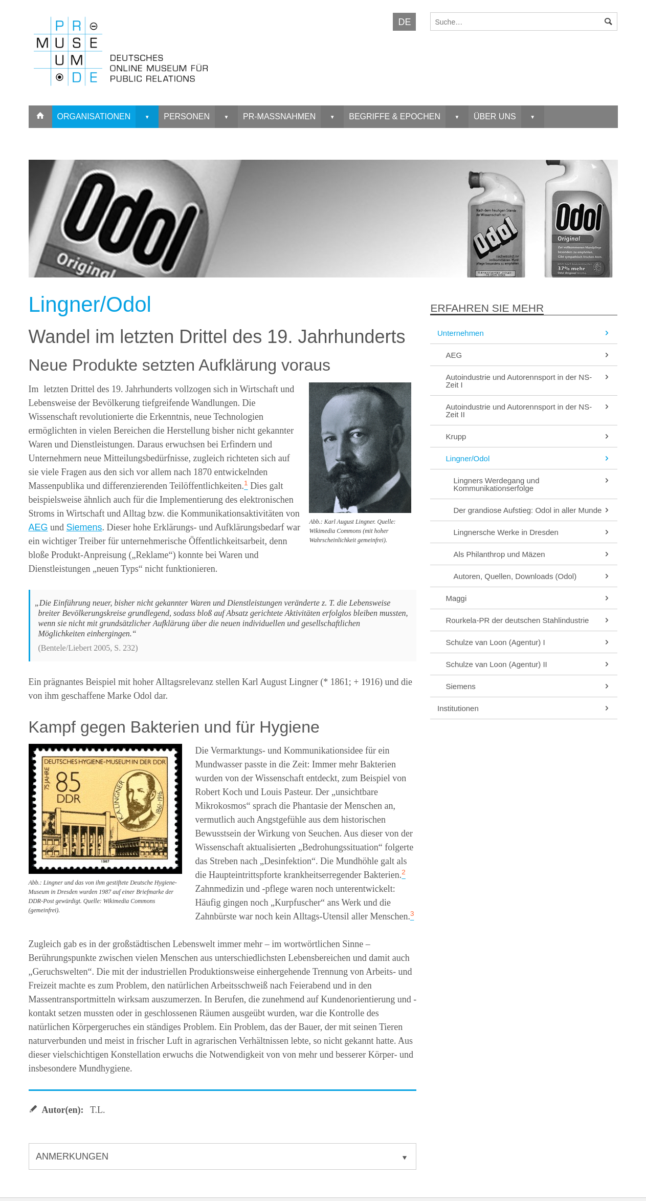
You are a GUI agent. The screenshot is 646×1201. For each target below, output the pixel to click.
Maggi (528, 598)
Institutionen (524, 708)
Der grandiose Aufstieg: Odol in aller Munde (532, 510)
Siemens (84, 527)
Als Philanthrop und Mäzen (532, 554)
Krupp (528, 436)
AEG (38, 527)
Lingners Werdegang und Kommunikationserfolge (532, 484)
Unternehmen (524, 333)
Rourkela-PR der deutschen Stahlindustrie (528, 620)
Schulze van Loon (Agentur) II (528, 664)
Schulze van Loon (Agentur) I (528, 642)
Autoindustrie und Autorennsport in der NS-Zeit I (528, 381)
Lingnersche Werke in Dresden (532, 532)
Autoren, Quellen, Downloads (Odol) (532, 576)
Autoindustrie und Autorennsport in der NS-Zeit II (528, 410)
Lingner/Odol (528, 458)
